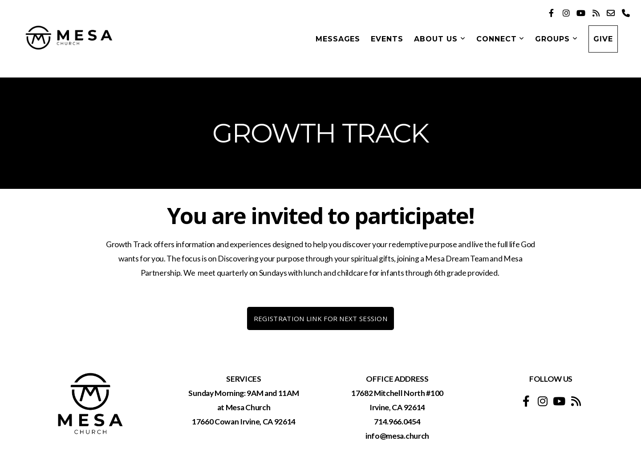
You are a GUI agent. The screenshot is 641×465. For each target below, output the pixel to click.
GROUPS (556, 39)
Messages (338, 39)
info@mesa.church (397, 436)
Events (387, 39)
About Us (440, 39)
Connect (500, 39)
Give (603, 39)
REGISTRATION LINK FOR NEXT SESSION (320, 318)
